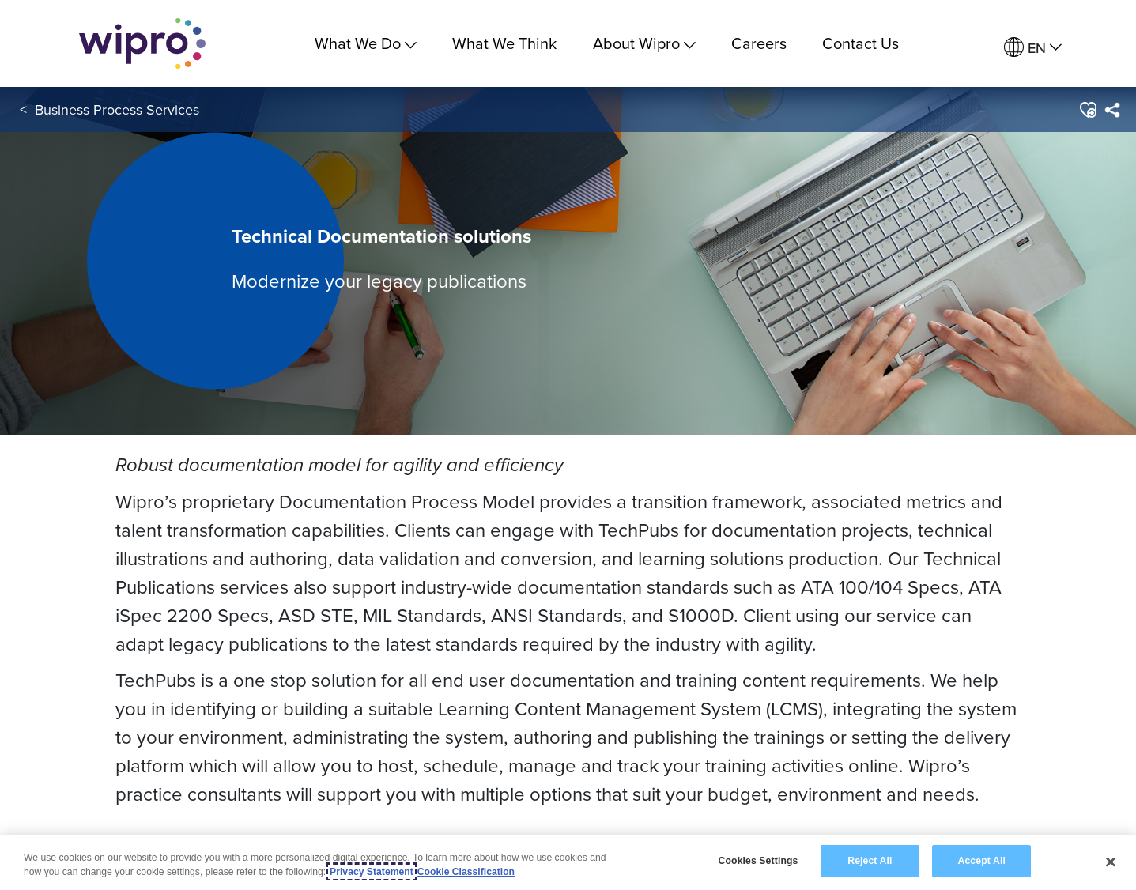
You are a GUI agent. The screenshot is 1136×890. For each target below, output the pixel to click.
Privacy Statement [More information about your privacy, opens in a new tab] (371, 871)
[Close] (1110, 861)
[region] (568, 862)
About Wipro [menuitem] (644, 43)
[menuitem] (1032, 47)
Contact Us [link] (860, 43)
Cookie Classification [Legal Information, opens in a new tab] (466, 871)
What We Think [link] (504, 43)
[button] (1087, 110)
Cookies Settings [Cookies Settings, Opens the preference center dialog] (758, 860)
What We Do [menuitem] (366, 43)
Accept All (982, 860)
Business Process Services (117, 109)
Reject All (869, 860)
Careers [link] (759, 43)
